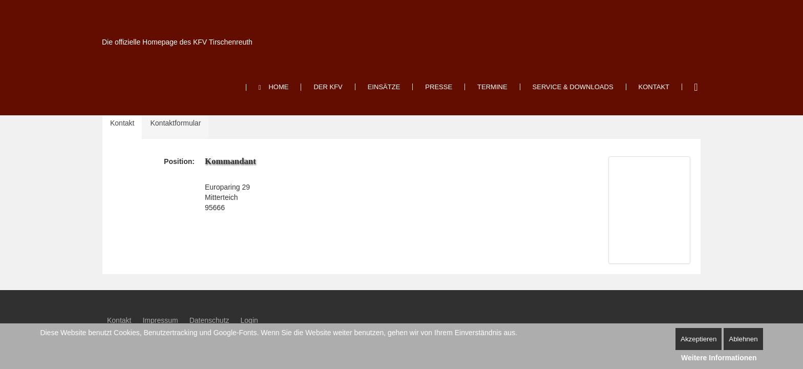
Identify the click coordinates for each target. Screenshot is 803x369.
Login (249, 320)
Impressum (160, 320)
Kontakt (122, 123)
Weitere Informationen (719, 358)
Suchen (696, 87)
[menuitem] (274, 87)
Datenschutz (209, 320)
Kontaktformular (175, 123)
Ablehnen (743, 339)
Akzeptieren (698, 339)
